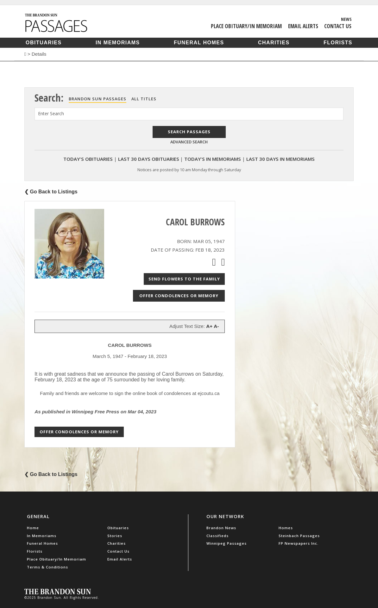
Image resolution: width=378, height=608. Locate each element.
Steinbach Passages (299, 535)
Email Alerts (303, 26)
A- (216, 326)
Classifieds (217, 535)
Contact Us (337, 26)
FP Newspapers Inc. (298, 543)
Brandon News (221, 527)
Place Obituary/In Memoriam (246, 26)
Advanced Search (189, 142)
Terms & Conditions (47, 567)
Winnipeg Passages (226, 543)
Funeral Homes (199, 42)
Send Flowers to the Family (184, 279)
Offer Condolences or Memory (178, 295)
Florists (338, 42)
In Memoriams (118, 42)
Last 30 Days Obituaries (148, 159)
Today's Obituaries (88, 159)
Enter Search (51, 113)
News (346, 19)
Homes (286, 527)
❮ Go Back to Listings (51, 191)
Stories (114, 535)
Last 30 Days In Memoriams (280, 159)
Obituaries (44, 42)
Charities (274, 42)
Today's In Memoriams (212, 159)
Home (33, 527)
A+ (209, 326)
